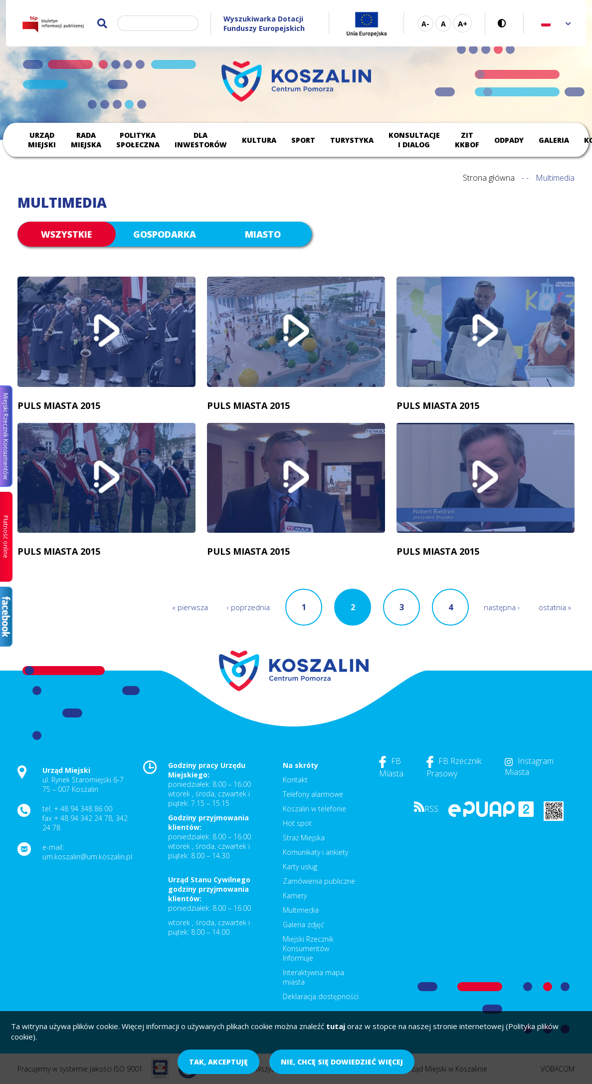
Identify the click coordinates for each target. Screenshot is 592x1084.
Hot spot (297, 823)
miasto (263, 234)
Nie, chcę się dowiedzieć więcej (342, 1062)
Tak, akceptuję (218, 1062)
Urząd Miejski (42, 139)
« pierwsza (190, 607)
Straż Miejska (304, 837)
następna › (502, 607)
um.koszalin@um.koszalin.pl (87, 856)
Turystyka (352, 140)
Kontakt (295, 779)
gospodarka (164, 234)
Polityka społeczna (138, 139)
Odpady (509, 140)
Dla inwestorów (201, 139)
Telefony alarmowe (313, 794)
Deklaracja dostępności (321, 996)
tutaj (335, 1026)
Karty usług (300, 866)
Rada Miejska (86, 139)
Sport (303, 140)
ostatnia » (555, 607)
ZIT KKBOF (467, 139)
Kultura (259, 140)
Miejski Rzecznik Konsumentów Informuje (308, 948)
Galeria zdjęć (303, 924)
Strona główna (489, 177)
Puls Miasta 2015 (58, 405)
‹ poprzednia (248, 607)
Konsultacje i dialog (414, 139)
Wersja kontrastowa (504, 23)
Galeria (554, 140)
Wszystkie (66, 234)
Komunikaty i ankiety (315, 852)
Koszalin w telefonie (314, 808)
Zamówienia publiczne (319, 881)
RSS (426, 808)
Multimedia (301, 910)
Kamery (295, 895)
